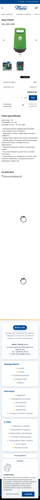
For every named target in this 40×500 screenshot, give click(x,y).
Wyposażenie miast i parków (21, 440)
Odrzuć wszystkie (12, 494)
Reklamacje (21, 410)
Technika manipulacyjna (21, 437)
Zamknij (28, 494)
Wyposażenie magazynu (21, 429)
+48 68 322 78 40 (21, 352)
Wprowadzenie (7, 14)
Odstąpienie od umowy (21, 399)
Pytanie (21, 372)
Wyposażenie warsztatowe (21, 433)
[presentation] (4, 40)
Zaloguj (22, 1)
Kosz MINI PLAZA (9, 227)
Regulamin (21, 395)
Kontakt (20, 368)
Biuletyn (21, 383)
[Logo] (20, 8)
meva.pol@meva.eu (22, 354)
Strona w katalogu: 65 (12, 176)
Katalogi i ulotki (21, 379)
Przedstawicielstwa (21, 375)
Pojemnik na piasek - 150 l (13, 282)
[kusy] (17, 98)
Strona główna (20, 456)
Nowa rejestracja (33, 1)
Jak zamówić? (21, 402)
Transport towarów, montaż (21, 413)
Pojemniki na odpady (23, 14)
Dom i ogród (21, 444)
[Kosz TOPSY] (20, 40)
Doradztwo (20, 406)
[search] (36, 8)
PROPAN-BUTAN (21, 448)
